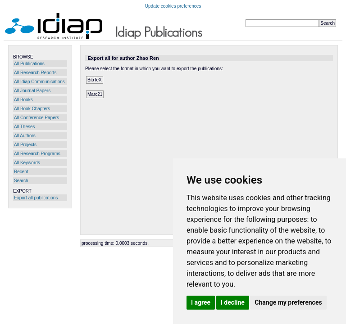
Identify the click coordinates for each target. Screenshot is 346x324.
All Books (23, 99)
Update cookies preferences (173, 6)
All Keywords (27, 162)
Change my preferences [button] (288, 302)
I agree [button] (200, 302)
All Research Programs (37, 153)
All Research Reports (35, 72)
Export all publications (36, 197)
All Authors (25, 135)
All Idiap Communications (39, 81)
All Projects (25, 144)
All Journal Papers (32, 90)
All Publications (29, 63)
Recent (21, 171)
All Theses (24, 126)
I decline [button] (233, 302)
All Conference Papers (36, 117)
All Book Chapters (32, 108)
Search (21, 180)
